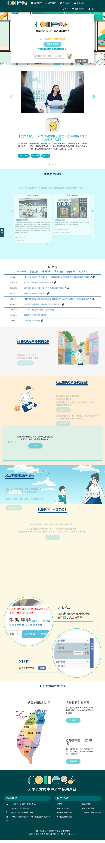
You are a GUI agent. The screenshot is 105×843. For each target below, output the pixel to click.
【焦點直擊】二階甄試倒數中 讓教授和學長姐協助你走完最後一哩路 (52, 138)
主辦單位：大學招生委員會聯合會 (24, 807)
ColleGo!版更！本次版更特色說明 (38, 294)
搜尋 (65, 9)
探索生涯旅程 (52, 44)
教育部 (59, 807)
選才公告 (46, 283)
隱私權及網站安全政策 (44, 833)
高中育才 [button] (51, 3)
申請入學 (35, 156)
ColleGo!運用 (23, 156)
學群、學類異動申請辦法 (34, 306)
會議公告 (71, 283)
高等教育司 (86, 807)
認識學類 (73, 776)
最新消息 (79, 3)
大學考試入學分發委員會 (91, 815)
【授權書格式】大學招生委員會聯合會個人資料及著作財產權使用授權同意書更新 (58, 312)
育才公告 (58, 283)
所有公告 (21, 283)
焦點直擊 (45, 156)
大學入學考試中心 (63, 811)
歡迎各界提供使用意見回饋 (35, 329)
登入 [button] (92, 9)
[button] (49, 164)
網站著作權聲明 (63, 833)
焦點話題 (65, 3)
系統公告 (33, 283)
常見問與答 (78, 9)
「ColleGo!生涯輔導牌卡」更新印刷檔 (40, 323)
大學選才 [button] (37, 3)
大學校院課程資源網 (64, 819)
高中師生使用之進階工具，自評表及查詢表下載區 (45, 300)
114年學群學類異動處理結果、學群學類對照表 (44, 317)
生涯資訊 (83, 283)
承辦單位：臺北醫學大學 (20, 811)
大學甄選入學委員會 (64, 815)
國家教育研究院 (88, 811)
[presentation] (11, 96)
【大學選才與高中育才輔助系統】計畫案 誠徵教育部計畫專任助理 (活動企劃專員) (59, 289)
